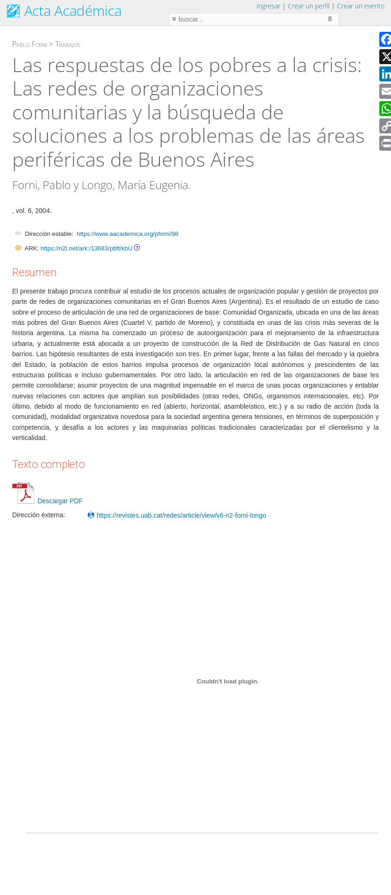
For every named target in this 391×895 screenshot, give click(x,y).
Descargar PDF (47, 501)
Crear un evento (360, 5)
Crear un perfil (309, 5)
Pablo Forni (29, 44)
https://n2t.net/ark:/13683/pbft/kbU (86, 248)
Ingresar (268, 5)
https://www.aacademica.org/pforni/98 (128, 233)
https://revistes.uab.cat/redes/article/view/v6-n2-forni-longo (176, 515)
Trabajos (67, 44)
